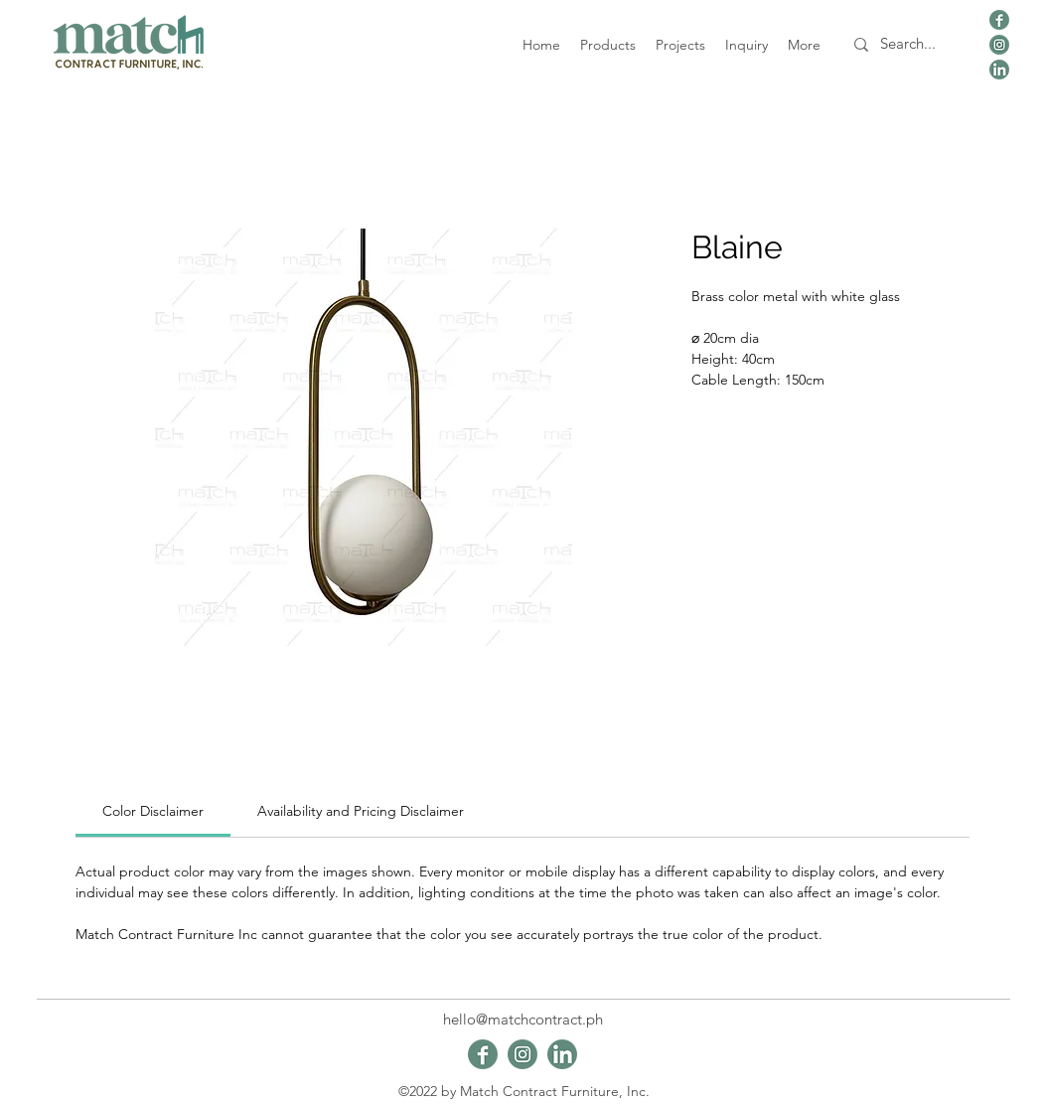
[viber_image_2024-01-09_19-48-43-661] (999, 69)
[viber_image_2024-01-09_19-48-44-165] (999, 20)
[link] (153, 811)
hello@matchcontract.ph (523, 1019)
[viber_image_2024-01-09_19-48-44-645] (999, 45)
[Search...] (908, 44)
